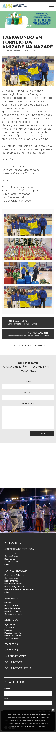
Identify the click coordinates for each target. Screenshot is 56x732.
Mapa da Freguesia (13, 608)
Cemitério (9, 627)
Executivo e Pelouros (14, 575)
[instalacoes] (28, 510)
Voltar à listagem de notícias (28, 346)
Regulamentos (11, 581)
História (7, 602)
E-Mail (28, 392)
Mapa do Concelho (12, 611)
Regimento (9, 559)
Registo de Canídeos (13, 636)
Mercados (8, 630)
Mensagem (28, 403)
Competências (11, 556)
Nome (28, 381)
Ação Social (9, 624)
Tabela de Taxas (11, 639)
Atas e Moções (11, 562)
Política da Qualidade (14, 586)
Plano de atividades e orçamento (19, 589)
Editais (7, 564)
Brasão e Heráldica (12, 605)
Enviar (42, 434)
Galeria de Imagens (13, 614)
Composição (10, 553)
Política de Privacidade (35, 726)
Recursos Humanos (13, 584)
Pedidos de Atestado (14, 633)
